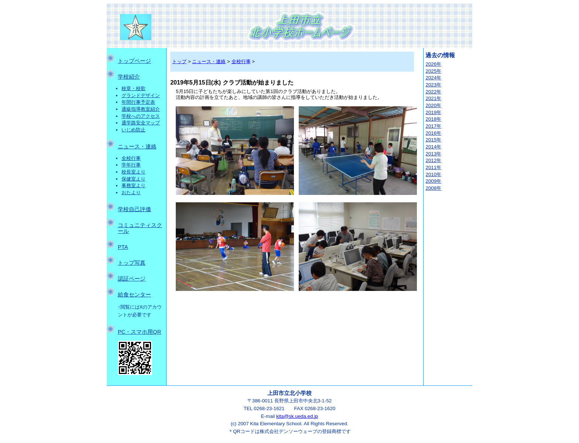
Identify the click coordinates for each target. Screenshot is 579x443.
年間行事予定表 (138, 102)
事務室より (133, 185)
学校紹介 (129, 77)
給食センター (134, 295)
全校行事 (131, 158)
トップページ (134, 61)
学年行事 (131, 165)
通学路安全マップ (140, 123)
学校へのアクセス (140, 116)
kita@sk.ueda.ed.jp (297, 416)
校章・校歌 (133, 88)
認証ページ (131, 279)
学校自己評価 (134, 209)
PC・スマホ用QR (139, 332)
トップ (179, 61)
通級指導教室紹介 (140, 109)
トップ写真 (131, 263)
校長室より (133, 172)
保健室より (133, 179)
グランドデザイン (140, 95)
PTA (123, 247)
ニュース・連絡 (137, 147)
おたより (131, 192)
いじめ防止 (133, 130)
